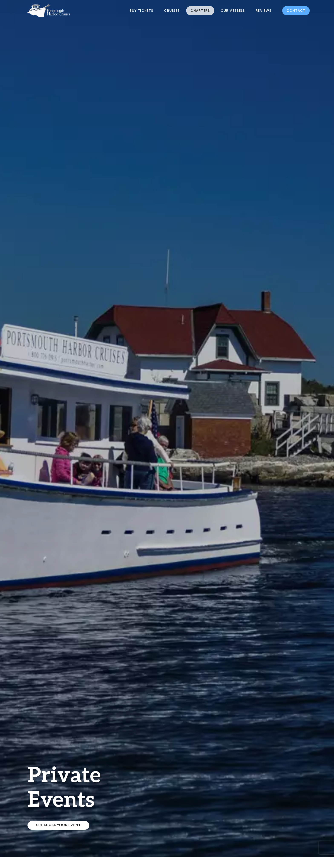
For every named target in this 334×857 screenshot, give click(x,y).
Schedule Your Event (58, 825)
